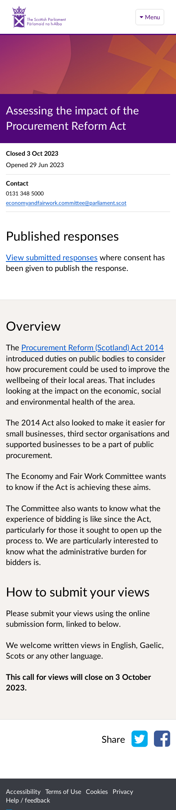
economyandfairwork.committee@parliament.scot (66, 202)
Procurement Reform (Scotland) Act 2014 (92, 347)
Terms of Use (63, 791)
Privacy (123, 791)
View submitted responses (52, 257)
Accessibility (23, 791)
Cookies (97, 791)
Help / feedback (28, 800)
